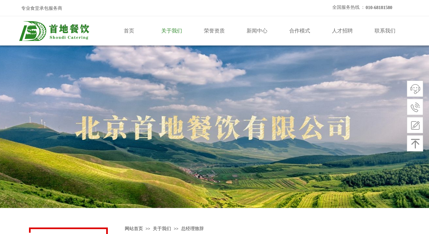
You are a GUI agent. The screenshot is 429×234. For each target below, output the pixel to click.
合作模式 (299, 30)
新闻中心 (257, 30)
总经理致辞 (192, 228)
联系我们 (385, 30)
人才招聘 (342, 30)
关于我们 (171, 30)
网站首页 (134, 228)
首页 (129, 30)
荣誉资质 (214, 30)
